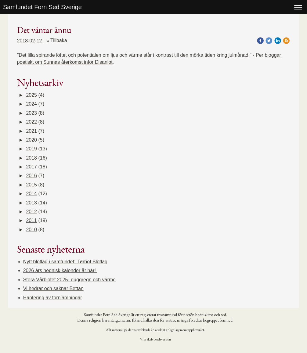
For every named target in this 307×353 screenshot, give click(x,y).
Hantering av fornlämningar (52, 297)
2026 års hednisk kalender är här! (60, 270)
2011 (31, 220)
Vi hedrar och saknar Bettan (53, 288)
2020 (31, 139)
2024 (31, 103)
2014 (31, 193)
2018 (31, 157)
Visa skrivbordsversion (155, 339)
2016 (31, 175)
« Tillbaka (56, 40)
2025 (31, 95)
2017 (31, 166)
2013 (31, 202)
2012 (31, 211)
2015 (31, 184)
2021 (31, 131)
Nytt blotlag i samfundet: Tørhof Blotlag (65, 261)
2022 (31, 121)
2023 (31, 113)
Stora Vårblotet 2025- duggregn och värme (69, 279)
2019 (31, 148)
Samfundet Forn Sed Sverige (42, 7)
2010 (31, 229)
